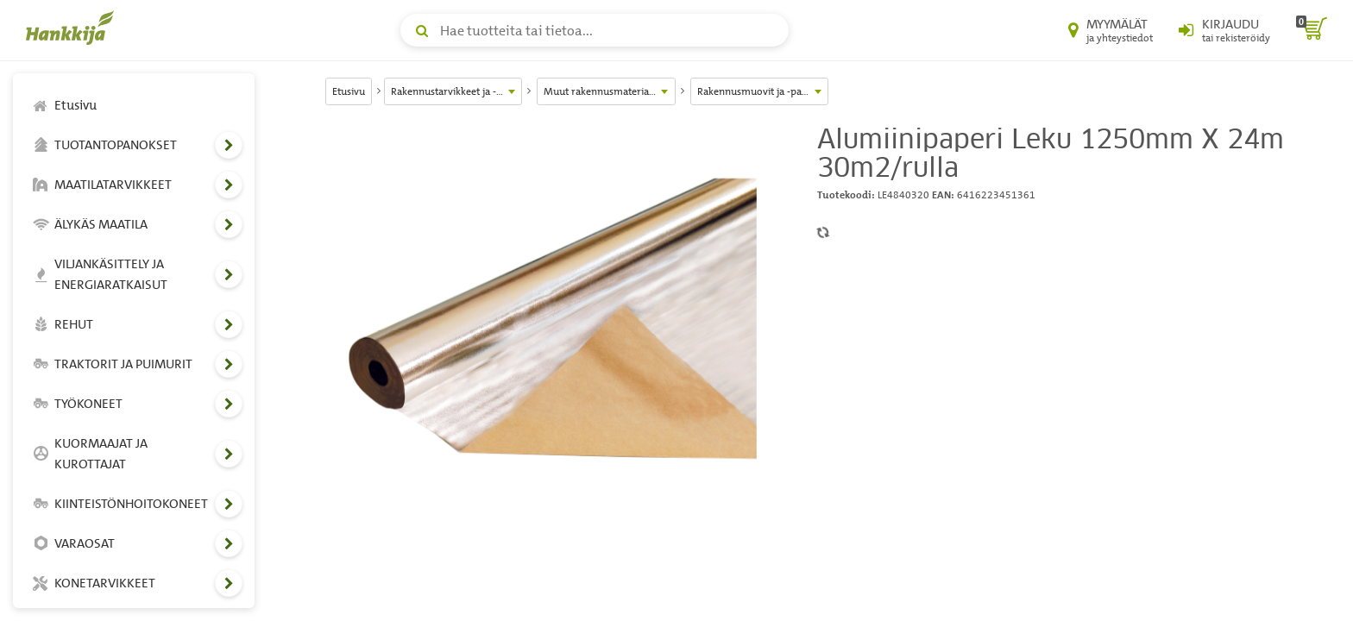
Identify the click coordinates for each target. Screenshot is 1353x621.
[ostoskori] (1311, 30)
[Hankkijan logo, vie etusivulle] (73, 27)
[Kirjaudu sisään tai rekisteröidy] (1224, 30)
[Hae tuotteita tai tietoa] (594, 30)
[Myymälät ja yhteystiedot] (1110, 30)
